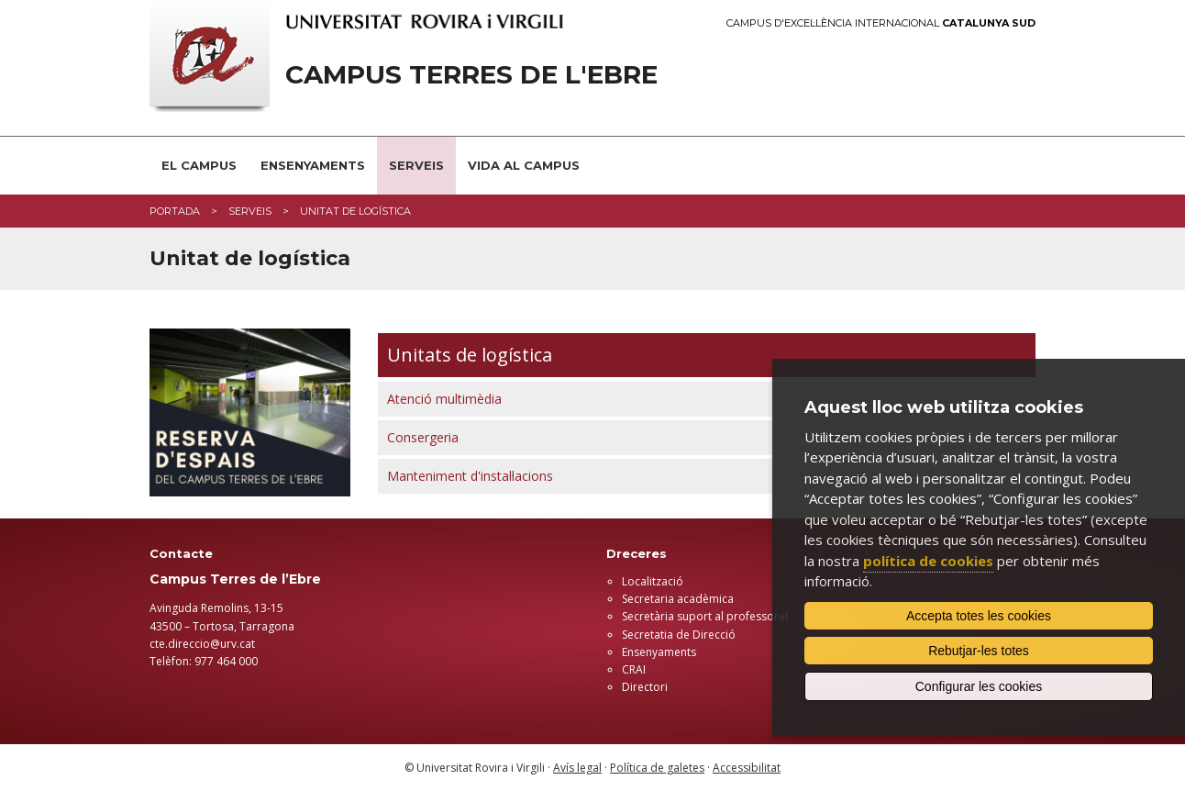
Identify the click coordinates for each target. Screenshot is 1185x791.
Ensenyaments (659, 652)
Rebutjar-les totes (978, 650)
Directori (645, 687)
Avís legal (577, 767)
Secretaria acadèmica (678, 599)
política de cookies (928, 560)
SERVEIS (416, 165)
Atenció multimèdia (444, 398)
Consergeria (423, 437)
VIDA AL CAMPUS (524, 165)
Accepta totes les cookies (978, 615)
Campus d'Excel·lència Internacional (880, 23)
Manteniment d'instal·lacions (470, 476)
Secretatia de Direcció (679, 634)
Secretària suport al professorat (705, 616)
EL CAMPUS (199, 165)
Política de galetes (657, 767)
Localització (652, 581)
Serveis (249, 211)
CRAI (634, 669)
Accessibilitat (747, 767)
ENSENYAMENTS (312, 165)
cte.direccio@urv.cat (202, 644)
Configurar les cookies (979, 686)
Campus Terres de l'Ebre (471, 75)
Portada (175, 211)
